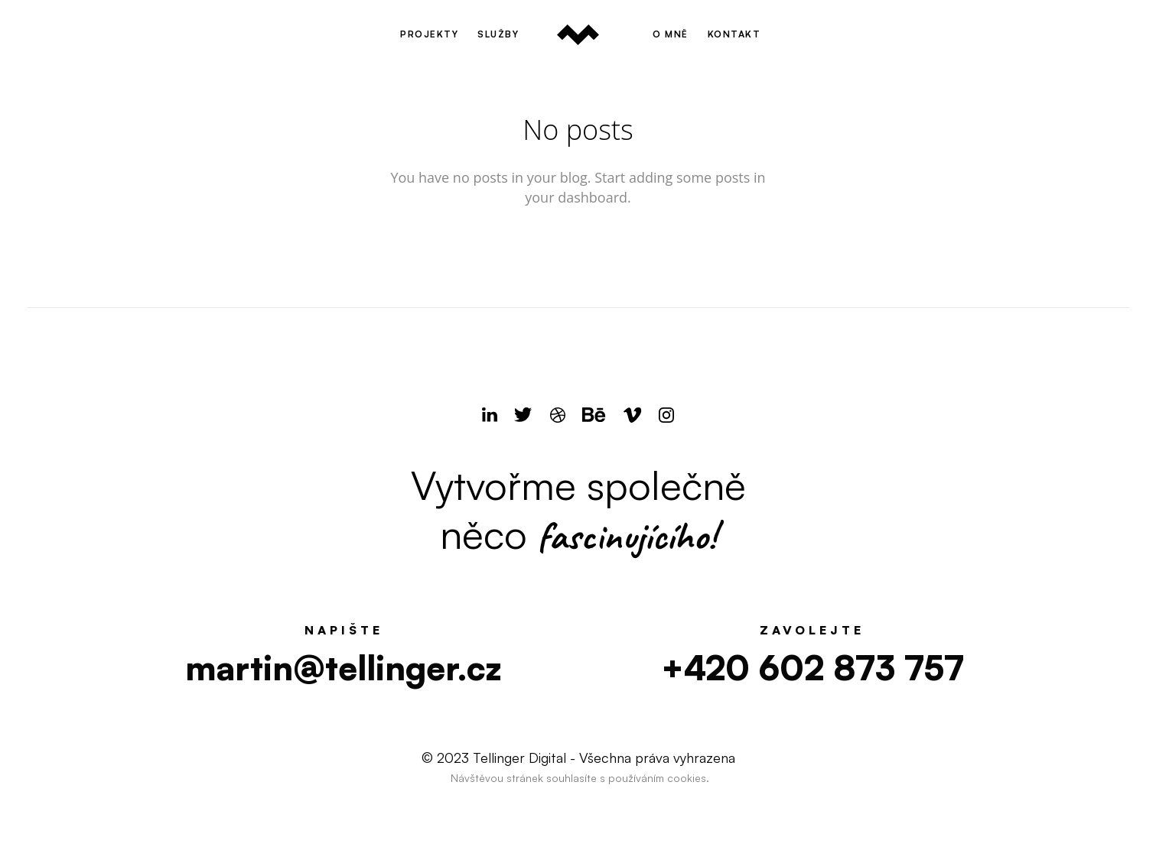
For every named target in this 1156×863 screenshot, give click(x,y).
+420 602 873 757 (812, 668)
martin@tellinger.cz (343, 668)
